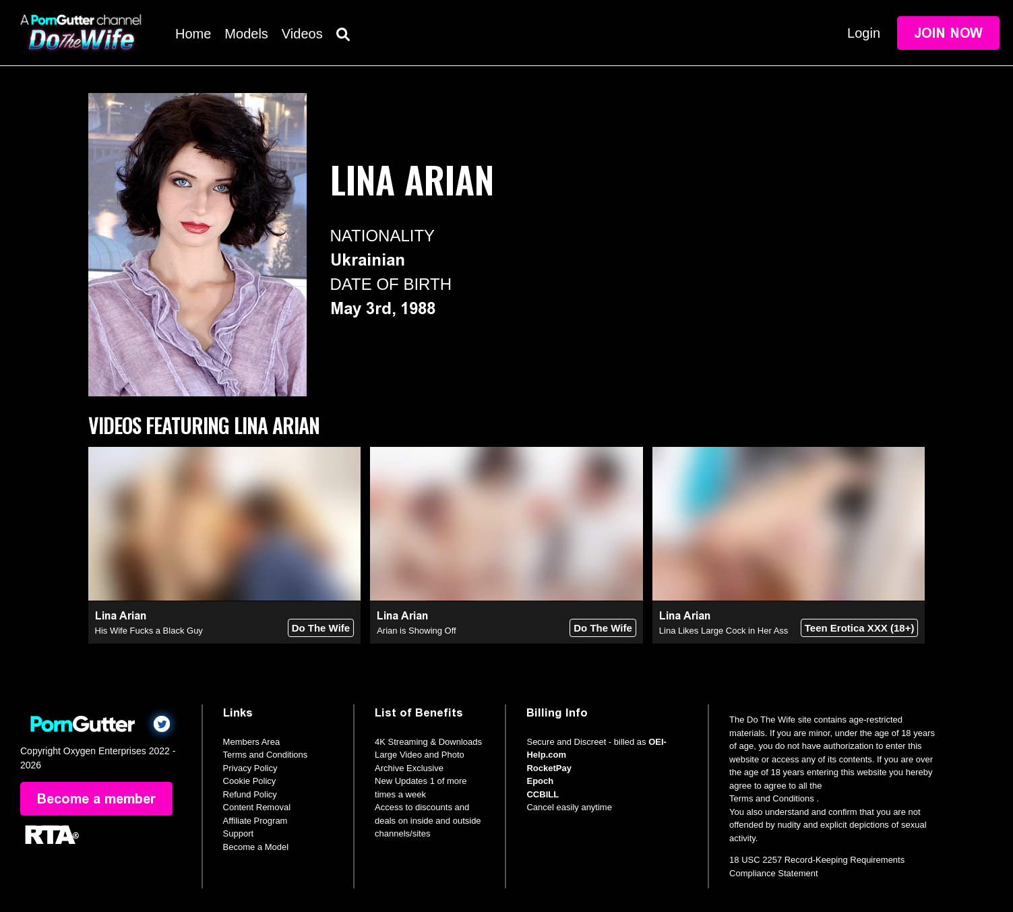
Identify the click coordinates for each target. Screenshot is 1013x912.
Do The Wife (321, 628)
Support (238, 833)
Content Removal (256, 807)
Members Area (251, 742)
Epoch (539, 781)
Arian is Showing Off (416, 631)
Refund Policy (250, 794)
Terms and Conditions (265, 755)
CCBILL (542, 794)
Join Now (948, 33)
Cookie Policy (249, 781)
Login (863, 33)
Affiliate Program (255, 821)
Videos (302, 33)
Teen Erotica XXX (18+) (860, 628)
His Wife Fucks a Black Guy (149, 631)
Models (246, 33)
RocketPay (548, 768)
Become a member (96, 799)
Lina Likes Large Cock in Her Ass (723, 631)
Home (193, 33)
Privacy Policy (250, 768)
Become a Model (256, 847)
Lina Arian (120, 615)
